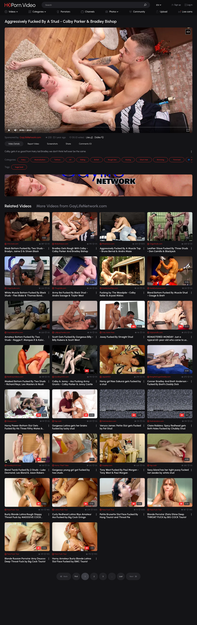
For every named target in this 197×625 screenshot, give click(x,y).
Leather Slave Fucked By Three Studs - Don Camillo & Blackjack (167, 250)
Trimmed (176, 160)
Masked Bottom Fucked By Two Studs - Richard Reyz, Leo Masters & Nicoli (25, 383)
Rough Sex (112, 160)
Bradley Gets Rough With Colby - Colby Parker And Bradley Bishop (70, 250)
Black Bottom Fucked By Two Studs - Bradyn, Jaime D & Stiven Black (24, 250)
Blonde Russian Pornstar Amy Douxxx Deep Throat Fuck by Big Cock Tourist (25, 560)
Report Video (33, 144)
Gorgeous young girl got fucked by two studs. (71, 471)
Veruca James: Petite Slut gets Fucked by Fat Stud (120, 427)
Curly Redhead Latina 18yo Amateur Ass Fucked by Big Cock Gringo (71, 516)
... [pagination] (111, 576)
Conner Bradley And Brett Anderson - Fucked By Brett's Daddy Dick (167, 383)
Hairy (23, 160)
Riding (82, 160)
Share (68, 144)
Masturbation (39, 160)
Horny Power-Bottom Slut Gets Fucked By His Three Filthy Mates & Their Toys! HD (24, 427)
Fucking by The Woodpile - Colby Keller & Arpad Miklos (118, 294)
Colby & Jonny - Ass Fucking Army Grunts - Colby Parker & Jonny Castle (72, 383)
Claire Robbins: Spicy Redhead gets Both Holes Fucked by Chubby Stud (166, 427)
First (76, 576)
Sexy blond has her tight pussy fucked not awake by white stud (168, 471)
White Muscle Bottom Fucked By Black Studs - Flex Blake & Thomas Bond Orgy (25, 294)
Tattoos (57, 160)
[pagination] (63, 576)
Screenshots (52, 144)
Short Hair (144, 160)
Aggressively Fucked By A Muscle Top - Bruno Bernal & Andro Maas (120, 250)
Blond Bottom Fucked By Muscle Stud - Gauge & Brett (167, 294)
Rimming (160, 160)
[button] (146, 5)
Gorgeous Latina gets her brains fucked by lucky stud (69, 427)
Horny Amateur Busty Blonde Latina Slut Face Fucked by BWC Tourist (71, 560)
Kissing (128, 160)
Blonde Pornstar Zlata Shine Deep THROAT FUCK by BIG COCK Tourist (166, 516)
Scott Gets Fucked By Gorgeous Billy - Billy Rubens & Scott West (72, 338)
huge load (19, 167)
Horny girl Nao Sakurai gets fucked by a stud (120, 383)
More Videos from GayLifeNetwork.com (71, 206)
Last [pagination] (121, 576)
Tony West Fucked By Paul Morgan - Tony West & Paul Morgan (119, 471)
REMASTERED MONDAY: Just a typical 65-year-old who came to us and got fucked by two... (167, 338)
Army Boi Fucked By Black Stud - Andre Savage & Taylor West (70, 294)
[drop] (49, 248)
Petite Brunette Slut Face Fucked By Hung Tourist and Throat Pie (119, 516)
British (96, 160)
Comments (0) (85, 144)
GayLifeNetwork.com (30, 137)
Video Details (14, 144)
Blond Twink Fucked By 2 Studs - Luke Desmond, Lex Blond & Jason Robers (25, 471)
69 (70, 160)
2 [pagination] (94, 576)
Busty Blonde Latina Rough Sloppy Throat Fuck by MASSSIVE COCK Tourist (23, 516)
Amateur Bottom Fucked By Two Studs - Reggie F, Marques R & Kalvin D (25, 338)
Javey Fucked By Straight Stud (116, 336)
